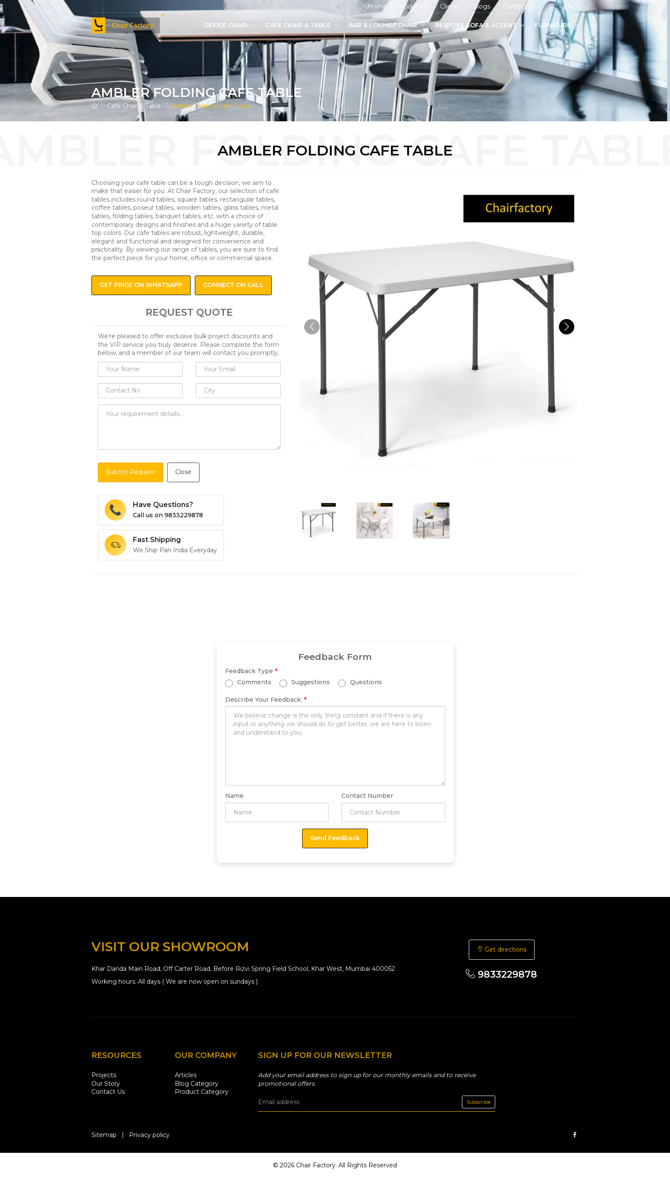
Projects (103, 1075)
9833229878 (501, 974)
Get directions (501, 949)
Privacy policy (149, 1135)
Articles (186, 1075)
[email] (376, 1102)
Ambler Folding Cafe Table (210, 106)
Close (183, 472)
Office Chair (229, 25)
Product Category (202, 1092)
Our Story (105, 1083)
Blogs (481, 6)
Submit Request (130, 472)
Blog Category (196, 1083)
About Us (413, 6)
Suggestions (304, 682)
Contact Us (519, 6)
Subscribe (479, 1102)
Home (377, 6)
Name (234, 796)
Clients (450, 6)
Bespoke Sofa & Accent (479, 25)
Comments (248, 682)
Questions (360, 682)
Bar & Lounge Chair (387, 25)
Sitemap (104, 1135)
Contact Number (367, 796)
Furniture (557, 25)
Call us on (168, 515)
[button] (566, 326)
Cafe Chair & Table (301, 25)
